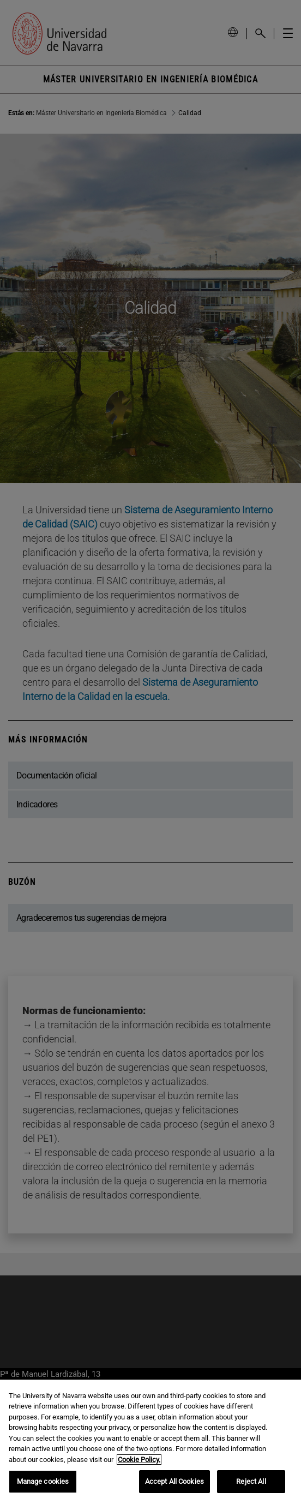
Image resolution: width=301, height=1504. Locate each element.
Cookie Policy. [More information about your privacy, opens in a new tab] (139, 1459)
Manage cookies (43, 1481)
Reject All (251, 1481)
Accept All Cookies (174, 1481)
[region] (150, 1442)
